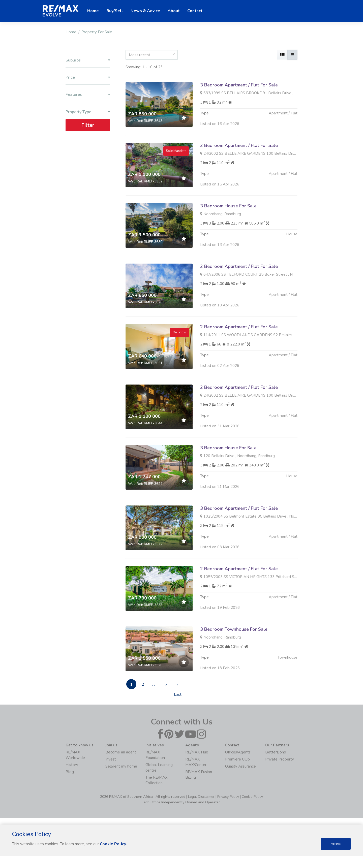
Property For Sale (96, 32)
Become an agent (120, 752)
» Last (178, 685)
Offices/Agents (238, 752)
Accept (336, 844)
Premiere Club (237, 759)
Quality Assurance (240, 766)
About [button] (174, 11)
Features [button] (88, 94)
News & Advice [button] (145, 11)
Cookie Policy (252, 796)
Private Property (279, 759)
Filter (87, 124)
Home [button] (93, 11)
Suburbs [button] (88, 60)
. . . (154, 684)
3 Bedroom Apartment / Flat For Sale (239, 85)
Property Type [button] (88, 111)
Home (71, 32)
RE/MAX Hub (196, 752)
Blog (70, 771)
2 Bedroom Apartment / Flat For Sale (239, 145)
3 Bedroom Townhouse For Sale (233, 654)
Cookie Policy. (113, 844)
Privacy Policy (228, 796)
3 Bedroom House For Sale (228, 230)
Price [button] (88, 77)
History (72, 764)
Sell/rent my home (121, 766)
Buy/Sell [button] (114, 11)
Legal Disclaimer (201, 796)
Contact (194, 11)
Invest (110, 759)
